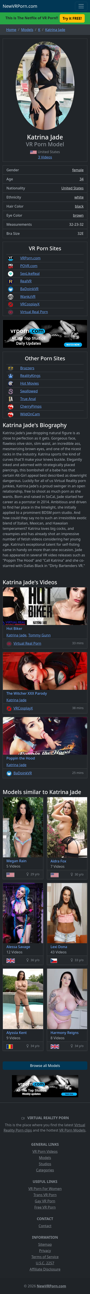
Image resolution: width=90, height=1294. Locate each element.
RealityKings (30, 375)
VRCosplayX (30, 304)
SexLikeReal (30, 273)
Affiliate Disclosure (45, 1269)
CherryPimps (31, 406)
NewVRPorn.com (20, 6)
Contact (45, 1225)
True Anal (28, 398)
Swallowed (29, 391)
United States (72, 188)
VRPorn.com (30, 258)
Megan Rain (16, 860)
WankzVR (27, 296)
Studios (45, 1163)
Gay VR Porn (45, 1201)
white (79, 197)
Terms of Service (45, 1256)
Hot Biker (14, 628)
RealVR (26, 281)
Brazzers (27, 368)
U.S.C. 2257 (45, 1263)
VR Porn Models (72, 1130)
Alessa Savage (18, 946)
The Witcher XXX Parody (26, 693)
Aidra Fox (58, 861)
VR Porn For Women (45, 1188)
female (78, 170)
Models (45, 1157)
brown (78, 215)
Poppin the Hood (20, 758)
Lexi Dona (59, 946)
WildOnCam (30, 414)
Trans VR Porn (45, 1194)
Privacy (45, 1250)
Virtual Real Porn (34, 311)
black (79, 206)
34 (82, 179)
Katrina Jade (16, 635)
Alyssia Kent (16, 1032)
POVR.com (28, 265)
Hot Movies (29, 383)
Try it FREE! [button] (72, 18)
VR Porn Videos (45, 1151)
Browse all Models (45, 1065)
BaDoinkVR (29, 288)
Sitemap (45, 1244)
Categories (45, 1170)
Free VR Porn (45, 1207)
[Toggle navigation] (81, 6)
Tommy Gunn (39, 635)
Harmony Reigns (65, 1032)
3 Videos (45, 157)
